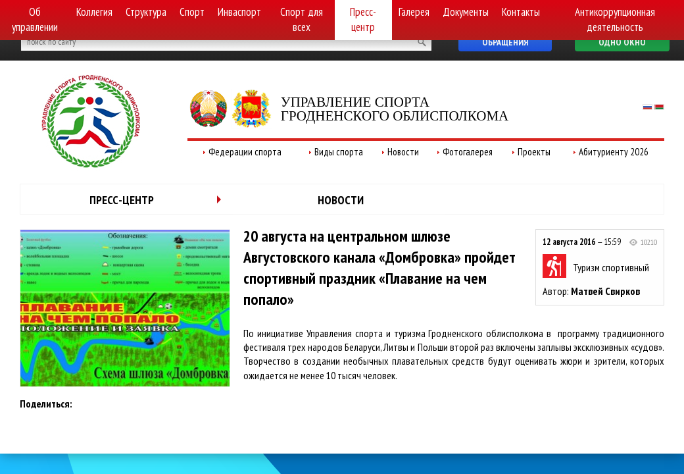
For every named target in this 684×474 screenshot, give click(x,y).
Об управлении (35, 19)
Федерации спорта (244, 152)
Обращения (505, 42)
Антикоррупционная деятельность (615, 19)
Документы (466, 12)
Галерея (414, 12)
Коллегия (94, 12)
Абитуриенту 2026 (613, 152)
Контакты (521, 12)
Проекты (534, 152)
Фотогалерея (468, 152)
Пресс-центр (363, 19)
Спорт (192, 12)
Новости (403, 152)
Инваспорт (239, 12)
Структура (146, 12)
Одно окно (622, 42)
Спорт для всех (301, 19)
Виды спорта (338, 152)
